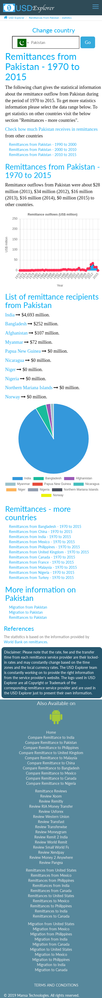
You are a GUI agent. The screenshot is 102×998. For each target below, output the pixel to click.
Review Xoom (51, 796)
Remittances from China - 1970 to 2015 (40, 531)
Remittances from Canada (51, 890)
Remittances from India (51, 885)
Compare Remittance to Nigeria (51, 783)
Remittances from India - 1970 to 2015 (40, 536)
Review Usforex (51, 811)
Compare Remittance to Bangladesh (51, 768)
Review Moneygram (51, 832)
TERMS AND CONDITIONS (56, 985)
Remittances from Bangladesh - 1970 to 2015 (45, 526)
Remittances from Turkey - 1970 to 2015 (41, 577)
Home (51, 732)
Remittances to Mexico (51, 901)
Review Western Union (51, 816)
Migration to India (51, 965)
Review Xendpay (51, 852)
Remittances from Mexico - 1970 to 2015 (42, 542)
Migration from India (51, 939)
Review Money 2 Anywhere (51, 857)
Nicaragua (14, 360)
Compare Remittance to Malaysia (51, 758)
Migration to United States (51, 949)
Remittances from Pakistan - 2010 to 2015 (42, 154)
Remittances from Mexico (51, 875)
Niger (10, 369)
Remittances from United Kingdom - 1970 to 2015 (49, 552)
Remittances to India (51, 911)
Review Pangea (51, 862)
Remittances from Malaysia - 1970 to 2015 (43, 567)
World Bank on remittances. (26, 642)
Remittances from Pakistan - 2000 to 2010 (42, 149)
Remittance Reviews (51, 791)
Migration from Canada (51, 944)
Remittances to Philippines (51, 906)
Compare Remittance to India (51, 737)
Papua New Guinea (23, 351)
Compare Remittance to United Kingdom (51, 753)
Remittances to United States (51, 896)
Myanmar (14, 342)
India (10, 314)
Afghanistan (16, 333)
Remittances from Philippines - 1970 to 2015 (44, 547)
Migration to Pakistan (26, 612)
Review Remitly (51, 801)
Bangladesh (16, 323)
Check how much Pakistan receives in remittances (51, 129)
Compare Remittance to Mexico (51, 773)
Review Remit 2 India (51, 837)
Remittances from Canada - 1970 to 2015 (42, 557)
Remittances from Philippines (51, 880)
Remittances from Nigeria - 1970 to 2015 (41, 572)
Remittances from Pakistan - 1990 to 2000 (42, 144)
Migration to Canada (51, 970)
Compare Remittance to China (51, 763)
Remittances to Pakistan (28, 617)
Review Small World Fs (51, 847)
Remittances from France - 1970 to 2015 (41, 562)
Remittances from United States (51, 870)
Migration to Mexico (51, 954)
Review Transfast (51, 821)
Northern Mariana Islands (29, 387)
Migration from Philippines (51, 934)
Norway (12, 396)
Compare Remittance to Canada (51, 778)
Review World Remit (51, 842)
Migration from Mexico (51, 929)
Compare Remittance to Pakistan (51, 742)
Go (88, 42)
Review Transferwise (51, 827)
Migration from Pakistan (28, 607)
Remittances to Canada (51, 916)
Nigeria (12, 378)
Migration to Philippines (51, 959)
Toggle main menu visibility (96, 5)
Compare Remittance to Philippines (51, 747)
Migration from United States (51, 924)
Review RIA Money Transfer (51, 806)
